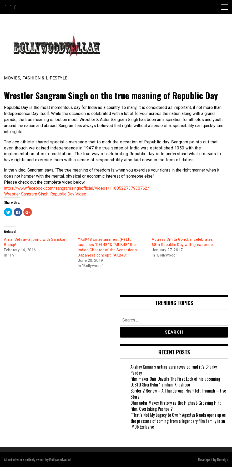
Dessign (222, 459)
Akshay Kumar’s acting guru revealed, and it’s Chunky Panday (173, 370)
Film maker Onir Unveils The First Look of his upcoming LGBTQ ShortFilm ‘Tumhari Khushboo (175, 382)
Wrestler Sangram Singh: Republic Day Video (45, 194)
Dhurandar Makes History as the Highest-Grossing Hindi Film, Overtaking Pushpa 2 (176, 406)
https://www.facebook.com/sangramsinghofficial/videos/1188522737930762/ (76, 188)
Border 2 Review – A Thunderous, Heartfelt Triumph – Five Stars (178, 394)
